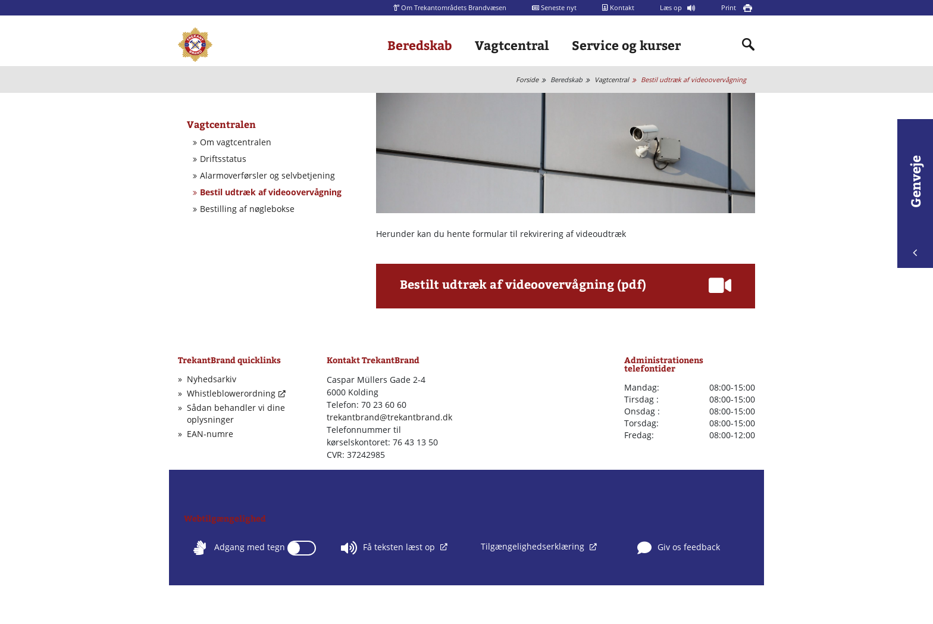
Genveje (915, 205)
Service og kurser (626, 45)
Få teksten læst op (389, 548)
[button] (565, 288)
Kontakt (618, 7)
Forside (527, 79)
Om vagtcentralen (235, 142)
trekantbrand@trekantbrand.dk (389, 417)
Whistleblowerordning (231, 393)
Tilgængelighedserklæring (534, 546)
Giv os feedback (678, 548)
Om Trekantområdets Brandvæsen (449, 7)
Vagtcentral (512, 45)
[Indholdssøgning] (748, 44)
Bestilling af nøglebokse (247, 209)
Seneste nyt (554, 7)
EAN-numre (210, 433)
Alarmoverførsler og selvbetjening (267, 175)
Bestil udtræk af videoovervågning (693, 79)
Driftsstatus (223, 159)
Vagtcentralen (221, 124)
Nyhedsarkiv (211, 379)
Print (729, 7)
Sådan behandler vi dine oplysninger (236, 413)
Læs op (672, 7)
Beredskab (419, 45)
